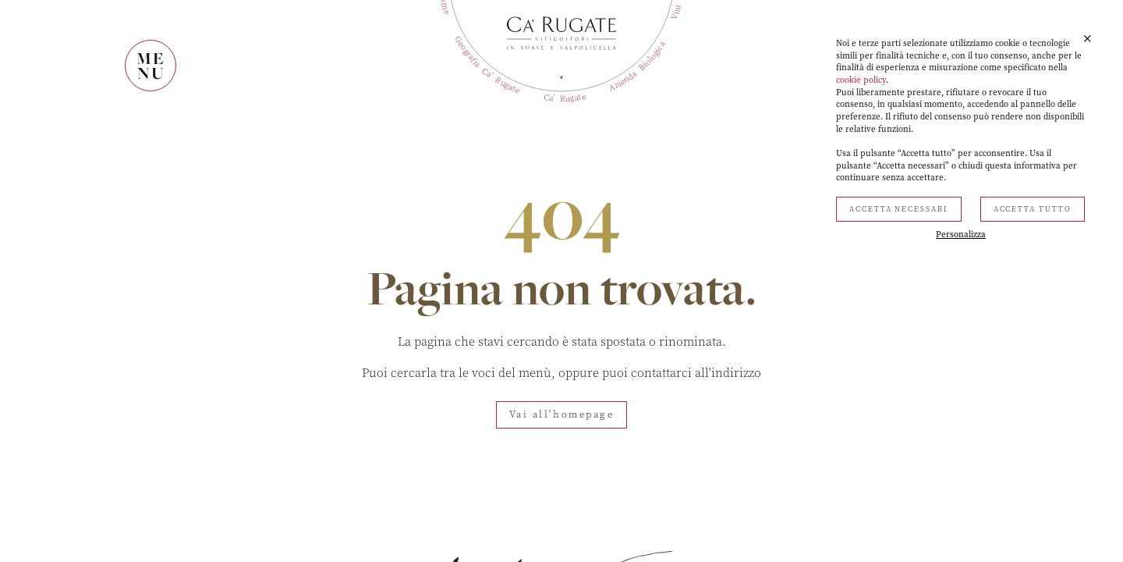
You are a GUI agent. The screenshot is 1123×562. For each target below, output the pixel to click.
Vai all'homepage (562, 414)
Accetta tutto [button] (1033, 209)
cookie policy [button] (861, 80)
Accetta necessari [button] (898, 209)
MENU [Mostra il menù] (150, 65)
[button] (1087, 39)
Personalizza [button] (961, 234)
